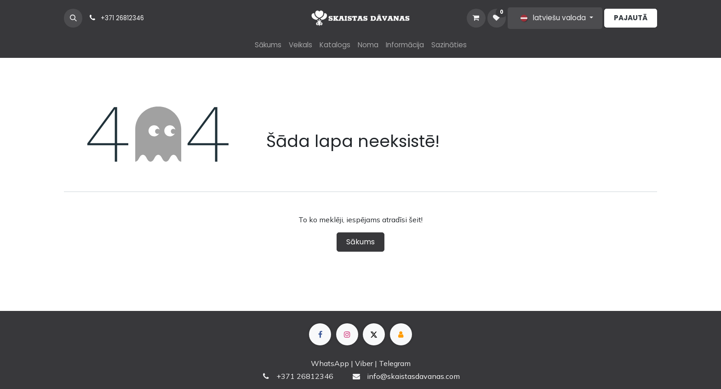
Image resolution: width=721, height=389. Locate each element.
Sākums (360, 242)
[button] (73, 18)
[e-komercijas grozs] (476, 18)
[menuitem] (268, 45)
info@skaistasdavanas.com (413, 376)
